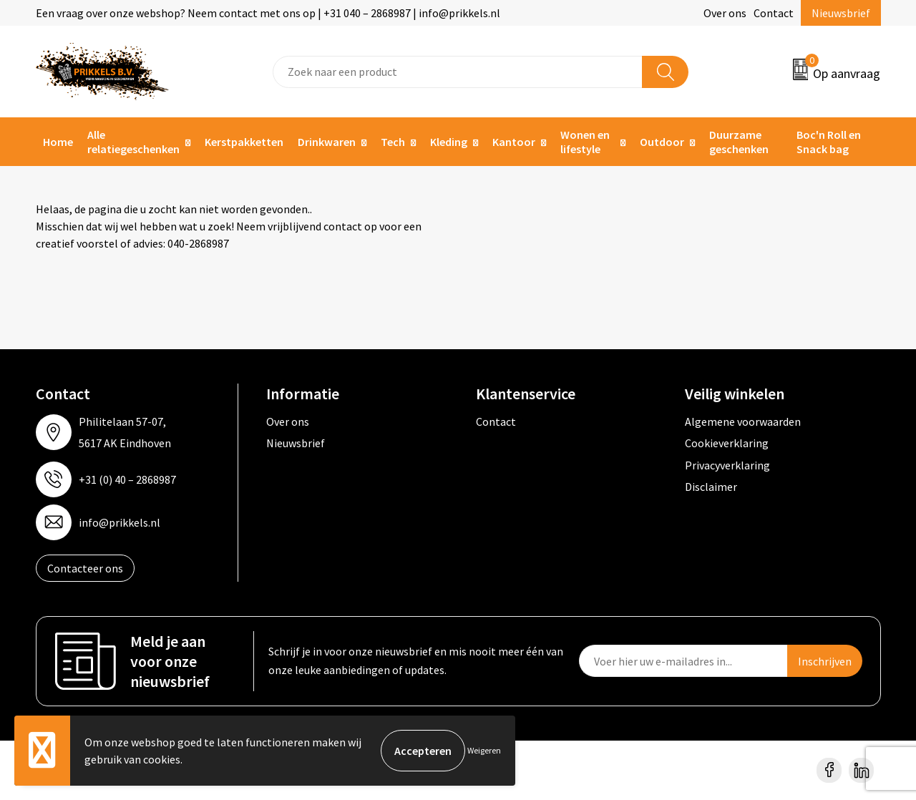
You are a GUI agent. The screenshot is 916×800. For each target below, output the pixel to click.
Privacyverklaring (727, 465)
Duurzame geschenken (739, 141)
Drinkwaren (327, 142)
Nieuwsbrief (841, 13)
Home (58, 142)
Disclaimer (711, 486)
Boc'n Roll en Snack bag (828, 141)
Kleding (448, 142)
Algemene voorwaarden (743, 421)
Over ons (724, 13)
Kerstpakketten (244, 142)
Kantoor (513, 142)
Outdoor (662, 142)
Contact (774, 13)
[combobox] (458, 72)
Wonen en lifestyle (585, 141)
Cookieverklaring (727, 443)
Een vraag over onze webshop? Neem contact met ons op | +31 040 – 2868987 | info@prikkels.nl (268, 13)
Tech (393, 142)
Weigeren (484, 750)
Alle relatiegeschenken (133, 141)
